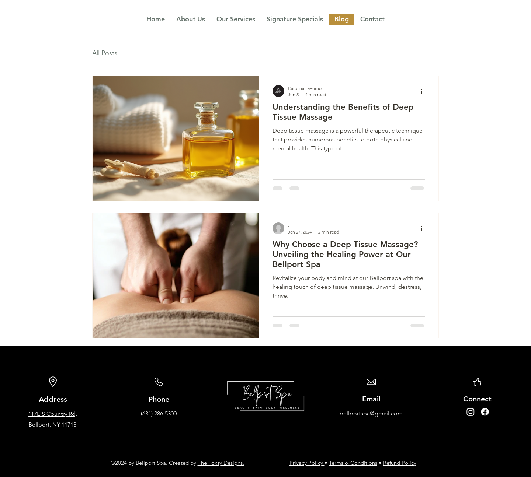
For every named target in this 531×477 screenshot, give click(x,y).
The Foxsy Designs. (221, 462)
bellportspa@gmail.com (371, 413)
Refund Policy (399, 462)
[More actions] (424, 91)
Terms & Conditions (353, 462)
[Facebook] (485, 412)
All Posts (104, 53)
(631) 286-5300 (159, 413)
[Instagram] (470, 412)
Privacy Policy (306, 462)
